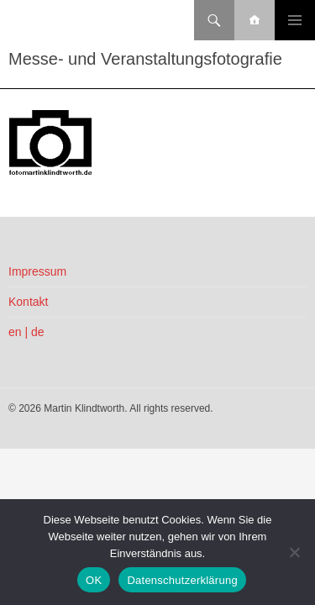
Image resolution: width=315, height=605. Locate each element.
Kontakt (28, 301)
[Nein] (294, 552)
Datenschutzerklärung (182, 580)
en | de (26, 332)
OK (94, 580)
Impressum (37, 271)
